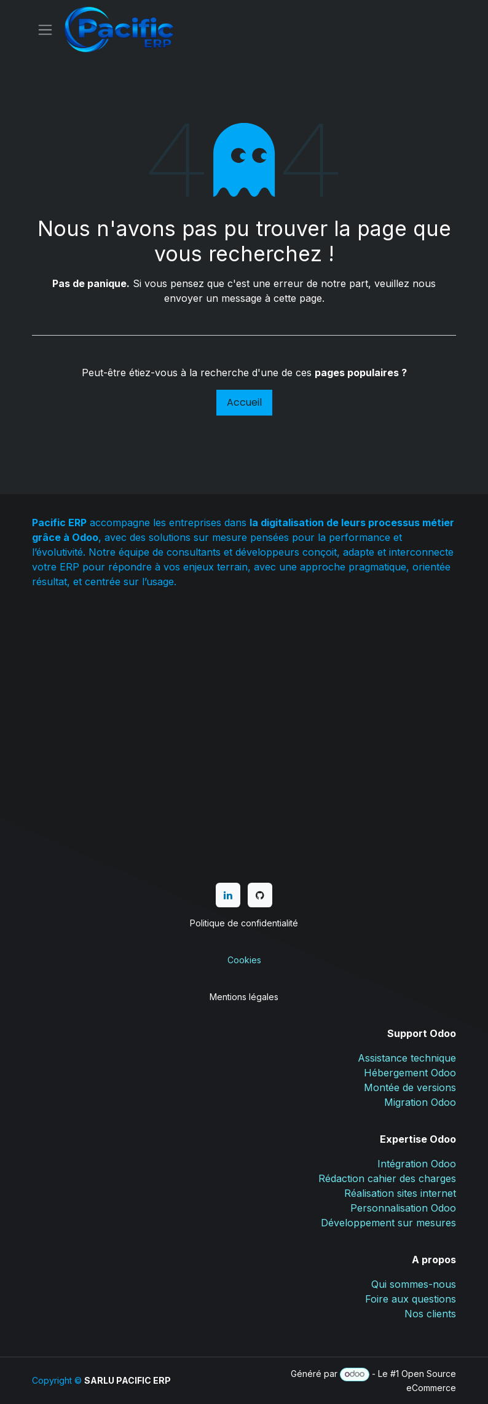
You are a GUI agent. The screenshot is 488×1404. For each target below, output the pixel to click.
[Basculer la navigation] (45, 30)
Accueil (244, 402)
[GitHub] (260, 895)
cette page (298, 298)
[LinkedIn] (228, 895)
